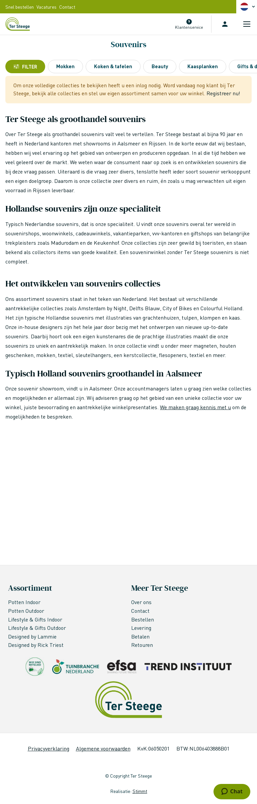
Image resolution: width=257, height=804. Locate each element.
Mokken (65, 66)
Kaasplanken (202, 66)
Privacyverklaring (48, 748)
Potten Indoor (24, 601)
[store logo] (17, 24)
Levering (141, 627)
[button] (248, 6)
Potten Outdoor (27, 610)
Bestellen (142, 619)
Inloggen (225, 24)
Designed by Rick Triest (36, 644)
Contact (67, 7)
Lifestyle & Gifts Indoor (36, 619)
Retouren (142, 644)
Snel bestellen (19, 7)
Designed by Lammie (33, 636)
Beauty (160, 66)
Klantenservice (189, 27)
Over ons (141, 601)
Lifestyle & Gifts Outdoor (37, 627)
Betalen (140, 636)
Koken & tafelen (113, 66)
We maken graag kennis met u (195, 407)
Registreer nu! (223, 93)
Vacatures (46, 7)
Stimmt (140, 791)
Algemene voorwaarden (103, 748)
